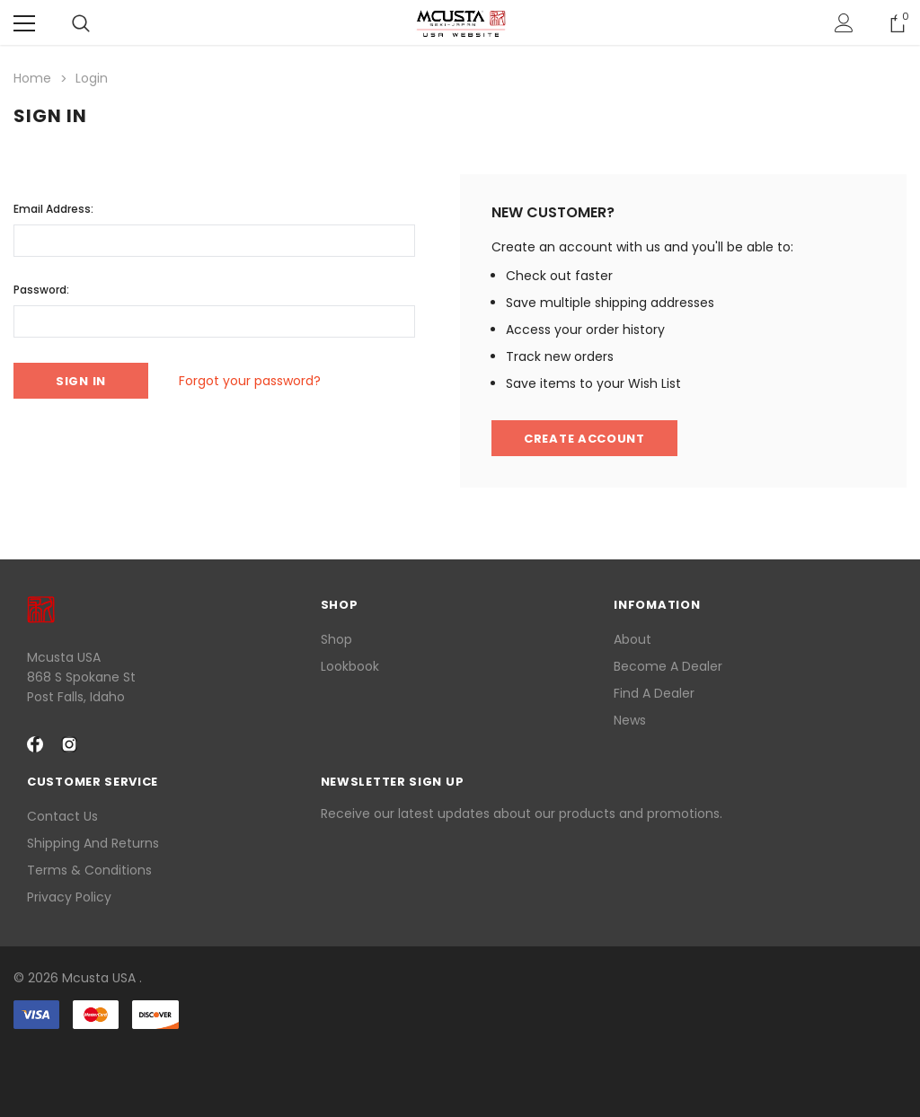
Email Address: (53, 208)
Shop (336, 639)
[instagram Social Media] (69, 744)
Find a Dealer (654, 693)
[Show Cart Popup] (898, 23)
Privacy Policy (69, 897)
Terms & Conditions (89, 870)
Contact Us (62, 816)
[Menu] (24, 23)
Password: (41, 289)
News (630, 720)
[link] (460, 1062)
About (632, 639)
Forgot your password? (250, 381)
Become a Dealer (668, 666)
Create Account (584, 438)
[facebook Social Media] (35, 744)
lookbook (350, 666)
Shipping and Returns (93, 843)
